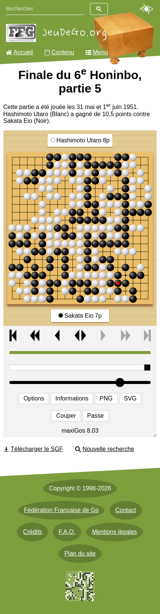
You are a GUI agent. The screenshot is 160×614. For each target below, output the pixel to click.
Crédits (32, 532)
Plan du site (80, 553)
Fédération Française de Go (61, 510)
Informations (71, 398)
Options (34, 398)
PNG (106, 398)
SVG (130, 398)
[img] (80, 228)
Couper (66, 415)
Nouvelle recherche (108, 449)
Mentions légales (114, 532)
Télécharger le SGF (37, 449)
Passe (95, 415)
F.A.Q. (67, 532)
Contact (125, 510)
